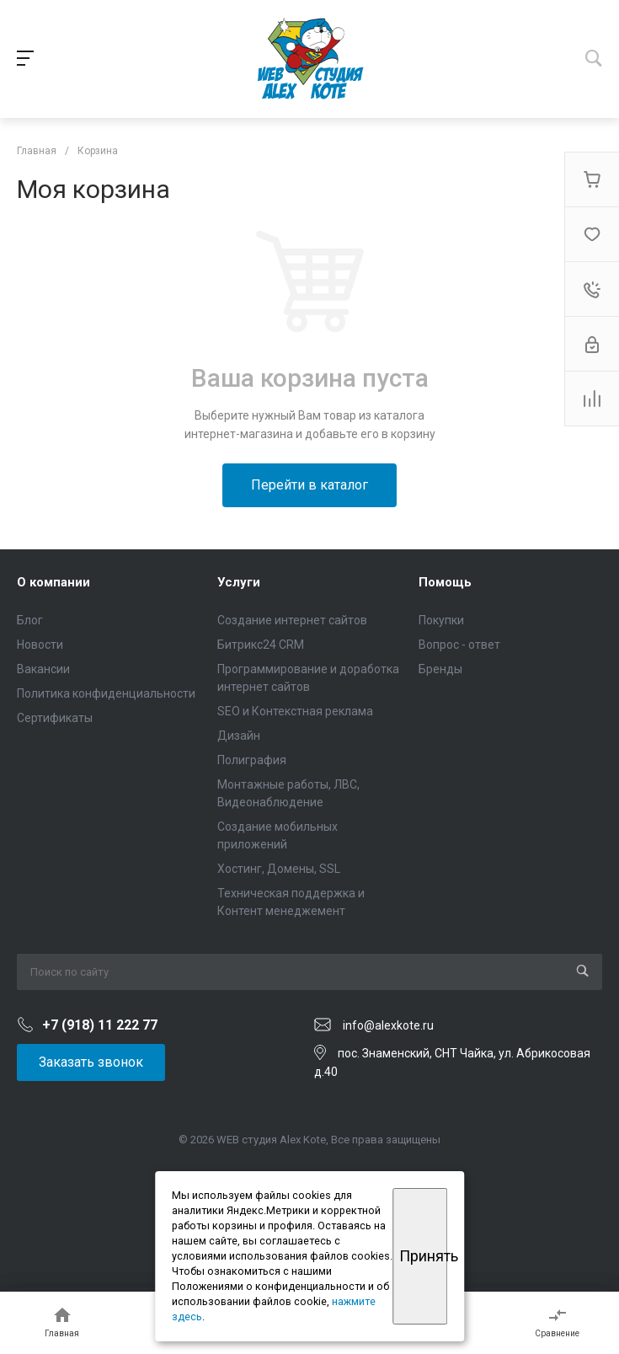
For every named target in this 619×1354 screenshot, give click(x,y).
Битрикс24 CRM (260, 644)
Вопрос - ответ (459, 644)
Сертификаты (55, 718)
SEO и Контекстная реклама (295, 711)
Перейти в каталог (309, 485)
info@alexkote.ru (388, 1025)
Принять (423, 1256)
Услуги (238, 582)
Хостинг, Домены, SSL (278, 868)
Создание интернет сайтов (292, 620)
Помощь (445, 582)
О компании (53, 582)
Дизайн (238, 735)
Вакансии (43, 669)
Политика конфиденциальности (106, 693)
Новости (40, 644)
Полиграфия (251, 760)
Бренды (440, 669)
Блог (30, 620)
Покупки (441, 620)
